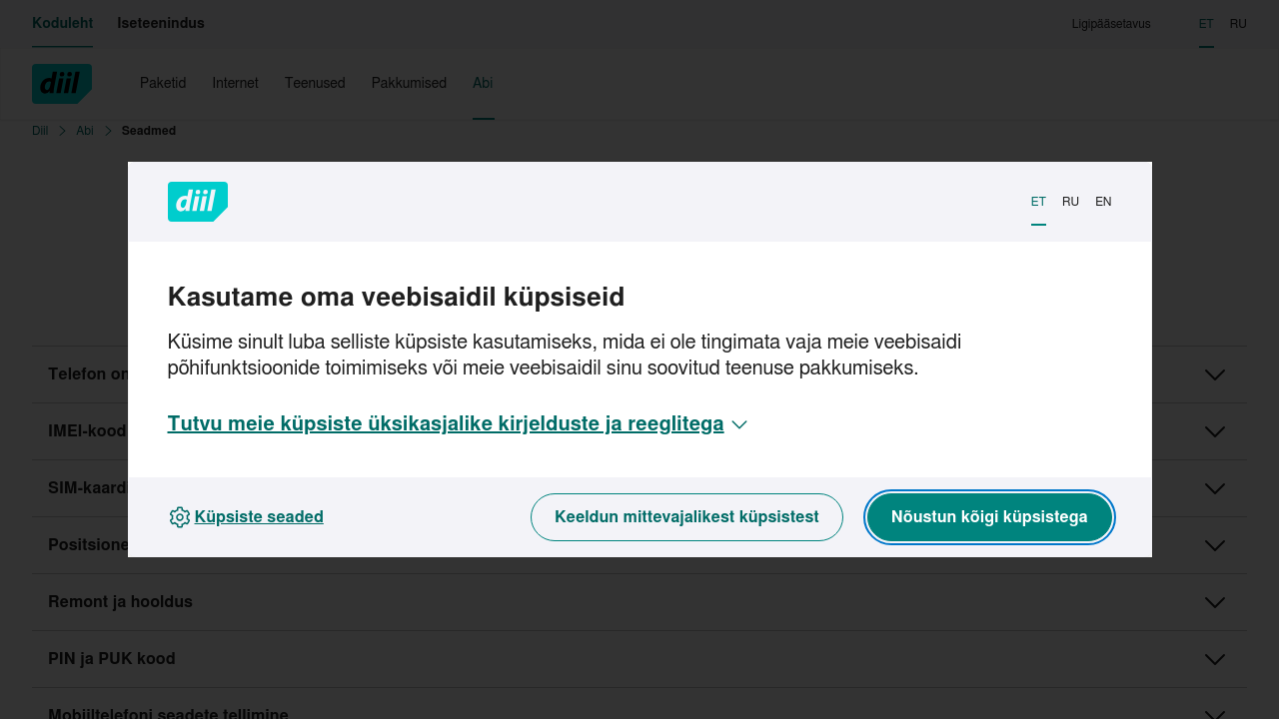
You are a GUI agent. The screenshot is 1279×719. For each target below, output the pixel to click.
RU (1070, 202)
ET (1038, 202)
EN (1103, 202)
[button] (459, 424)
